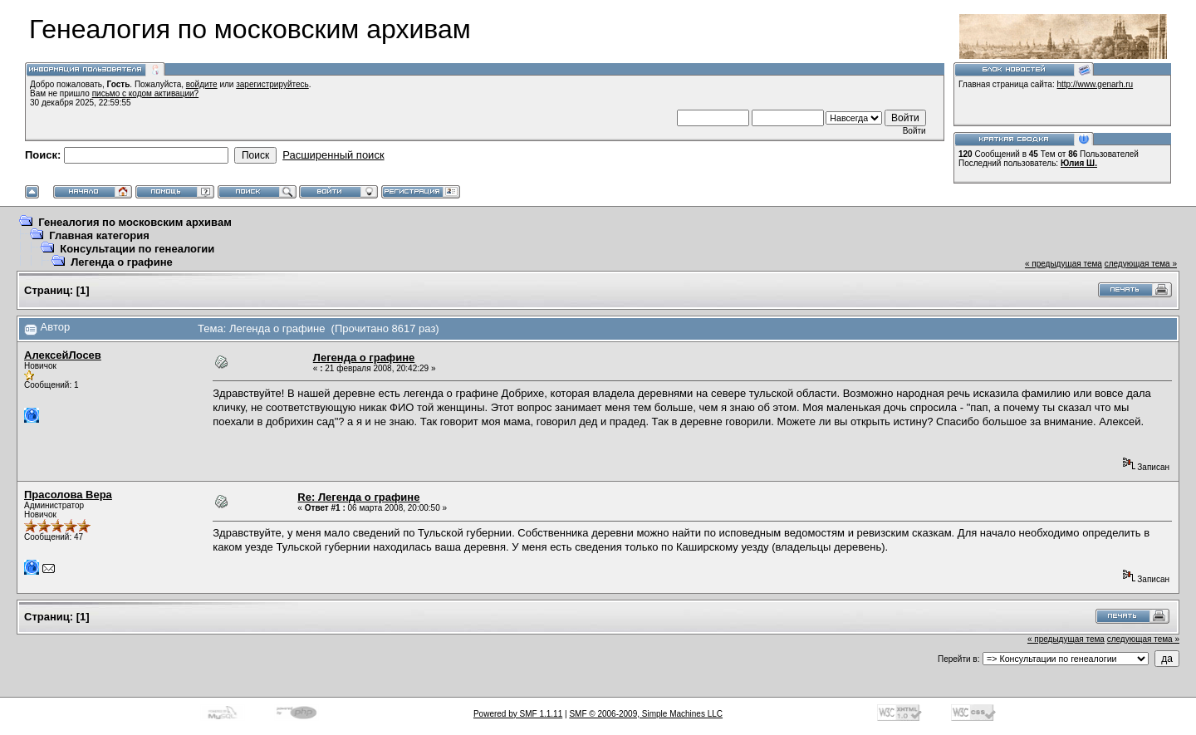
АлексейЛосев (62, 355)
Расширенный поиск (333, 155)
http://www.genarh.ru (1094, 84)
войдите (202, 84)
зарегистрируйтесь (272, 84)
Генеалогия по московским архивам (135, 222)
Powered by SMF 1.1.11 (517, 713)
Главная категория (99, 235)
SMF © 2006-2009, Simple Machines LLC (646, 713)
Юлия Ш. (1079, 163)
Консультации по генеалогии (137, 249)
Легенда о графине (122, 262)
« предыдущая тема (1063, 263)
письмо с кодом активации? (145, 93)
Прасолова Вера (68, 494)
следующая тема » (1141, 263)
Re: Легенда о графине (358, 497)
